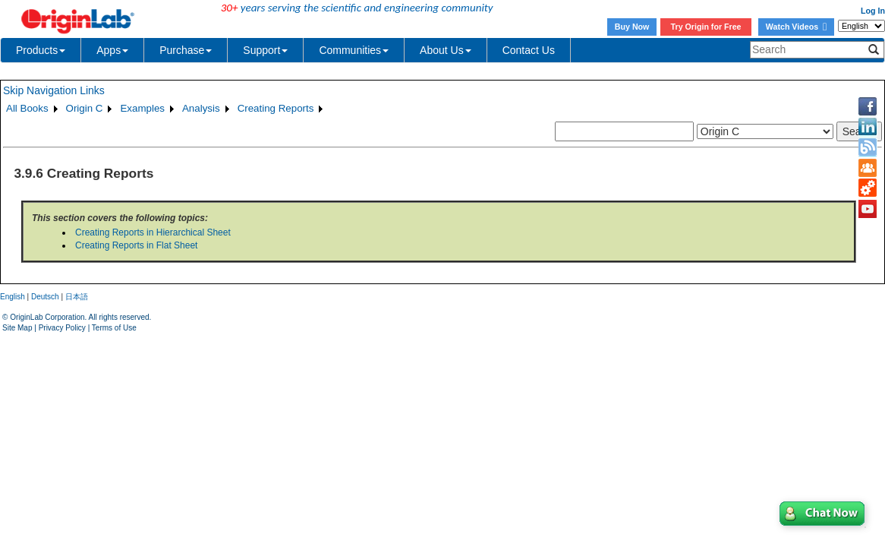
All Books (27, 108)
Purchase (185, 50)
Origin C (84, 108)
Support (265, 50)
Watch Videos (796, 26)
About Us (445, 50)
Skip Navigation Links (54, 90)
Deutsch (45, 296)
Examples (142, 108)
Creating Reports (276, 108)
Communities (354, 50)
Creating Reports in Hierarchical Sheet (153, 232)
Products (40, 50)
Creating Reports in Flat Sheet (136, 245)
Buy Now (632, 26)
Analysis (201, 108)
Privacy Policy (62, 328)
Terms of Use (114, 328)
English (12, 296)
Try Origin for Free (706, 26)
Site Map (17, 328)
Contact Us (528, 50)
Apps (112, 50)
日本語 (76, 296)
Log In (873, 10)
